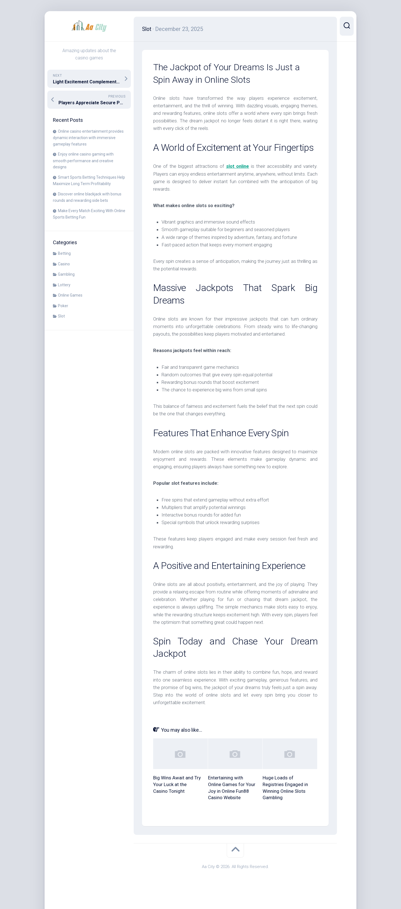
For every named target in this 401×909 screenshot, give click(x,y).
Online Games (70, 295)
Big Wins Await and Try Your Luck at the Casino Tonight (177, 784)
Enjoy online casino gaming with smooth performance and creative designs (83, 160)
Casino (64, 264)
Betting (64, 253)
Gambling (66, 274)
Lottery (64, 285)
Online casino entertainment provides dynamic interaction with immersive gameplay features (88, 137)
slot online (238, 166)
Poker (63, 306)
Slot (61, 316)
